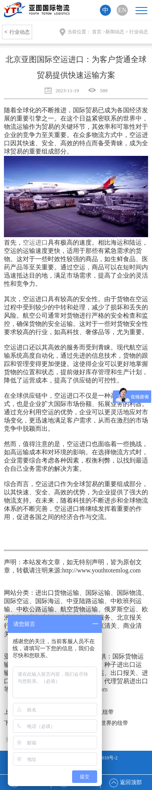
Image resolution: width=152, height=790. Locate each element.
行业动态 (17, 32)
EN (122, 10)
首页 (96, 32)
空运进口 (35, 242)
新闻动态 (114, 32)
